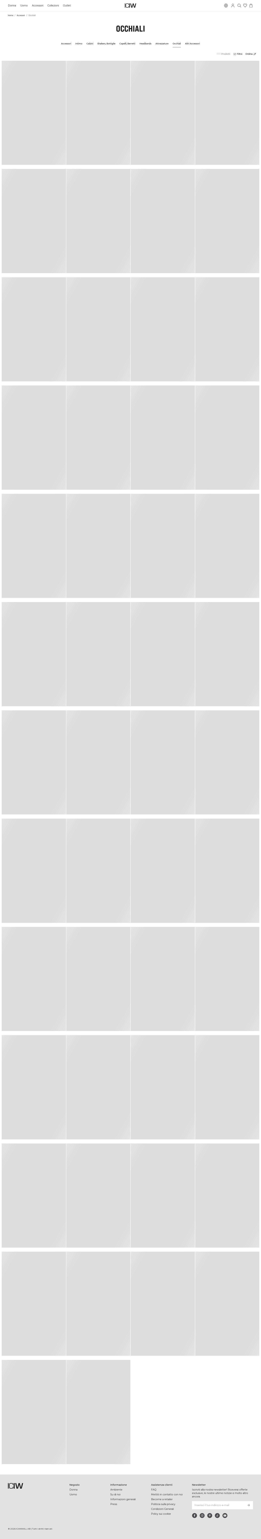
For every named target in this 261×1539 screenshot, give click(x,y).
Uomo (24, 5)
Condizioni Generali (162, 1509)
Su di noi (115, 1494)
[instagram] (202, 1515)
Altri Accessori (192, 43)
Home (10, 15)
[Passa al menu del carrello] (251, 5)
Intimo (78, 43)
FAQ (153, 1489)
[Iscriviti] (248, 1505)
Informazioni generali (123, 1499)
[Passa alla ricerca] (239, 5)
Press (113, 1504)
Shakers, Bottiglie (106, 43)
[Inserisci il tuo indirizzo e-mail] (218, 1505)
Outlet (67, 5)
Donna (12, 5)
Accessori (37, 5)
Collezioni (53, 5)
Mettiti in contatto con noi (167, 1494)
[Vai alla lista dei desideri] (245, 5)
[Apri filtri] (237, 54)
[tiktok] (217, 1515)
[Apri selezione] (251, 54)
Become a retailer (162, 1499)
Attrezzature (162, 43)
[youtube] (224, 1515)
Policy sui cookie (161, 1513)
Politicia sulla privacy (163, 1504)
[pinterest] (209, 1515)
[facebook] (194, 1515)
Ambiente (116, 1489)
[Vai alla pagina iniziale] (130, 5)
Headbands (145, 43)
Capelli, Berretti (127, 43)
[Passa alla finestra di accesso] (232, 5)
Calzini (89, 43)
